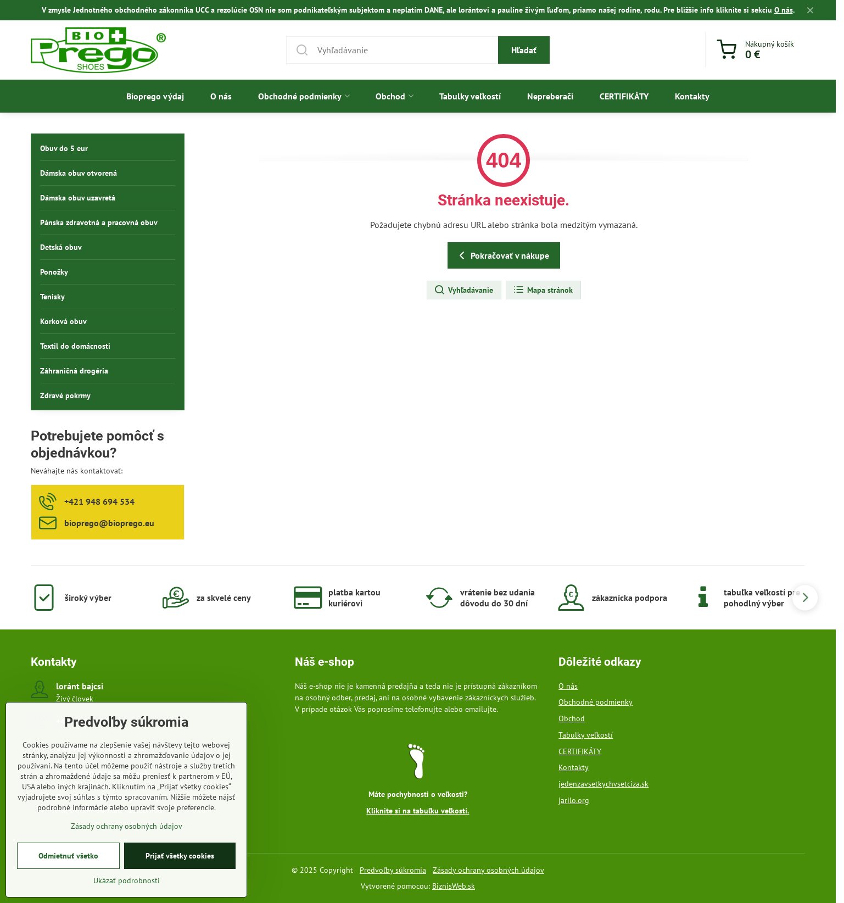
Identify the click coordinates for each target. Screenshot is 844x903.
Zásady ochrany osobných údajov (488, 870)
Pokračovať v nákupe (502, 255)
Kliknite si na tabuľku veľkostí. (417, 811)
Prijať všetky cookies (180, 859)
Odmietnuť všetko (68, 859)
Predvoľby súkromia (393, 870)
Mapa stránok (543, 290)
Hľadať (523, 49)
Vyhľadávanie (463, 290)
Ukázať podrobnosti (126, 884)
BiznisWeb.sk (453, 886)
